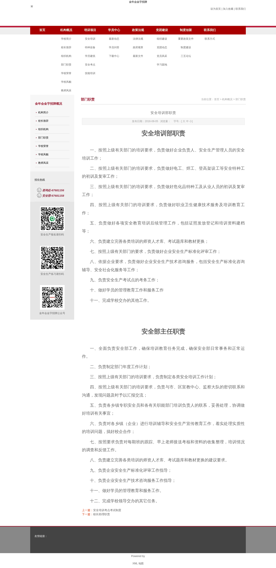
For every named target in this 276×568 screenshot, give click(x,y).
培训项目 (90, 30)
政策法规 (138, 30)
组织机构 (66, 56)
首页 (42, 30)
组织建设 (162, 38)
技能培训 (90, 73)
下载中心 (114, 56)
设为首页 (215, 8)
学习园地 (162, 64)
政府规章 (138, 47)
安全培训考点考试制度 (107, 510)
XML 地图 (138, 563)
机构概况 (66, 30)
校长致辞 (66, 47)
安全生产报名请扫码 (52, 234)
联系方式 (210, 38)
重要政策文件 (186, 38)
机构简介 (43, 112)
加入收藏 (228, 8)
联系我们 (240, 8)
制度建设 (186, 47)
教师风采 (66, 90)
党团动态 (162, 47)
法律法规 (138, 38)
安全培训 (90, 38)
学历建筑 (90, 56)
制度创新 (186, 30)
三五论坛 (186, 56)
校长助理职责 (101, 514)
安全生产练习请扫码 (52, 273)
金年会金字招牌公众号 (52, 313)
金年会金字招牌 (138, 1)
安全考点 (90, 64)
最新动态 (114, 38)
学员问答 (114, 47)
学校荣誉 (66, 73)
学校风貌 (66, 81)
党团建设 (162, 30)
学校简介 (66, 38)
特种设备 (90, 47)
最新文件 (138, 56)
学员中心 (114, 30)
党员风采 (162, 56)
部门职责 (66, 64)
